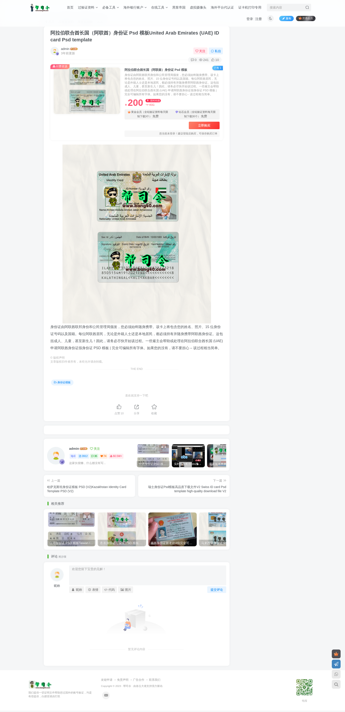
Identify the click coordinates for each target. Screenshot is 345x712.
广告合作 (138, 679)
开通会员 (306, 18)
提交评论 (217, 589)
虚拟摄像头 (198, 7)
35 (94, 456)
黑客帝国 (178, 7)
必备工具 (110, 7)
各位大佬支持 (144, 685)
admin (65, 49)
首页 (70, 7)
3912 (83, 456)
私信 (216, 51)
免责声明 (122, 679)
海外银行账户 (135, 7)
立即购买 (204, 125)
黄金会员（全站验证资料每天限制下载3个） (148, 114)
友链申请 (106, 679)
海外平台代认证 (222, 7)
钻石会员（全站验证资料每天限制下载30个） (195, 114)
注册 (258, 19)
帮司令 (127, 685)
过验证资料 (88, 7)
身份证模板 (62, 382)
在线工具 (159, 7)
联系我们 (154, 679)
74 (103, 456)
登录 (249, 19)
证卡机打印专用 (249, 7)
